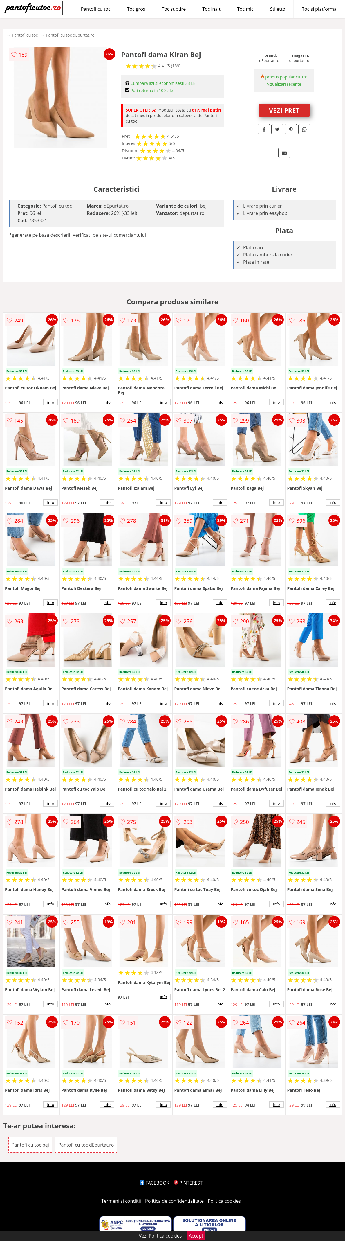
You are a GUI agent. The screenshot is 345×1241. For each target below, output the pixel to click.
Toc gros (136, 9)
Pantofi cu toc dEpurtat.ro (70, 35)
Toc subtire (174, 9)
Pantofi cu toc (96, 9)
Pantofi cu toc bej (30, 1145)
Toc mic (245, 9)
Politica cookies (224, 1201)
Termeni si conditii (121, 1201)
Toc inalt (211, 9)
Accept (196, 1236)
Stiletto (278, 9)
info (50, 402)
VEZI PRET (284, 110)
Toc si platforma (319, 9)
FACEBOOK (154, 1183)
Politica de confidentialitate (174, 1201)
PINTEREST (188, 1183)
